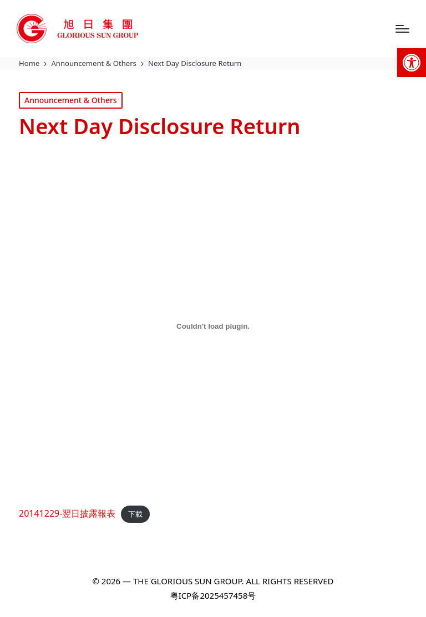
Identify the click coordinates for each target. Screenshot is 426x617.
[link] (411, 62)
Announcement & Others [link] (70, 100)
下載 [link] (135, 514)
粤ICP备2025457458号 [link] (213, 595)
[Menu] (402, 29)
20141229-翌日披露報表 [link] (67, 513)
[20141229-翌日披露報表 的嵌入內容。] (213, 326)
